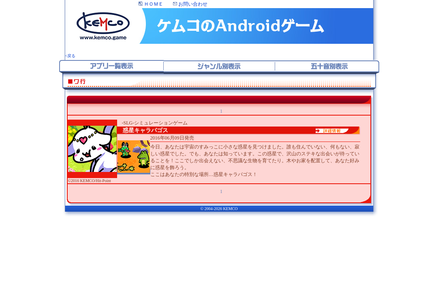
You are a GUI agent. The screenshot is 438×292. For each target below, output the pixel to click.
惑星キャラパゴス (142, 130)
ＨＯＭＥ (151, 4)
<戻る (70, 56)
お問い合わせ (190, 4)
